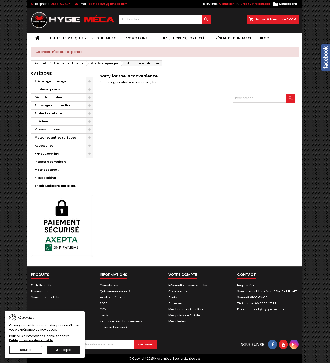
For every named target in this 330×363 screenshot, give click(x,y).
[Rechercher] (165, 19)
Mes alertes (177, 321)
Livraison (106, 315)
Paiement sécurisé (114, 327)
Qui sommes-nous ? (115, 291)
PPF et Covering (47, 153)
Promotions (136, 38)
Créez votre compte (255, 4)
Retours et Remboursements (121, 321)
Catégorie (41, 73)
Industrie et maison (50, 161)
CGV (103, 309)
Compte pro (109, 285)
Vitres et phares (47, 129)
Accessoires (44, 145)
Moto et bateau (47, 169)
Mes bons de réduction (185, 309)
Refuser (26, 350)
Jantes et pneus (47, 89)
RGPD (104, 303)
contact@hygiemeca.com (108, 4)
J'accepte (63, 350)
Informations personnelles (188, 285)
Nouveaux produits (45, 297)
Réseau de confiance (233, 38)
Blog (264, 38)
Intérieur (41, 121)
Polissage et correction (53, 105)
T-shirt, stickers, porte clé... (181, 38)
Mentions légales (112, 297)
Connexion (226, 4)
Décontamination (49, 97)
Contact (246, 274)
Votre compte (182, 274)
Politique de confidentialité (31, 340)
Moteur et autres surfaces (55, 137)
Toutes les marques (65, 38)
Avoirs (173, 297)
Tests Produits (41, 285)
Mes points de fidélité (184, 315)
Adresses (175, 303)
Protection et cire (48, 113)
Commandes (178, 291)
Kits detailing (104, 38)
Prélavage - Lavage (50, 81)
